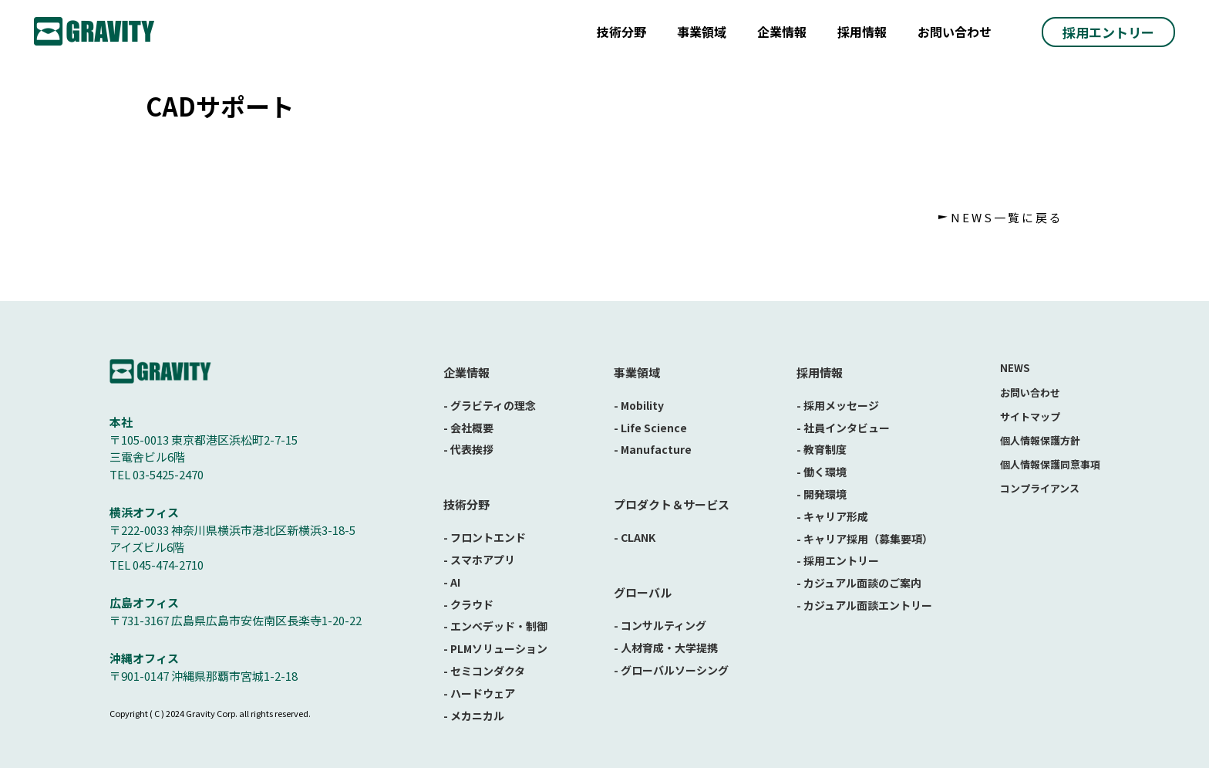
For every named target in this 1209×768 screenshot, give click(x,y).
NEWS (1014, 367)
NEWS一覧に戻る (1007, 217)
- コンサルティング (660, 625)
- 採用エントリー (837, 560)
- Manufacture (653, 449)
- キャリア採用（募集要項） (864, 538)
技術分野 (621, 31)
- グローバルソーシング (671, 670)
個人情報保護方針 (1040, 440)
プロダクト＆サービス (671, 504)
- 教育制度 (821, 449)
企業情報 (782, 31)
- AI (451, 582)
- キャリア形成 (832, 516)
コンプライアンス (1039, 488)
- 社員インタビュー (843, 427)
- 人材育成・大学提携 (666, 647)
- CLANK (634, 537)
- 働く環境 (821, 471)
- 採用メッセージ (837, 405)
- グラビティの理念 (489, 405)
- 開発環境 (821, 494)
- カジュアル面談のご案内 (858, 582)
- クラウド (468, 604)
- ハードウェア (479, 693)
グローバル (643, 592)
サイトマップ (1030, 416)
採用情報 (862, 31)
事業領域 (701, 31)
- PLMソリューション (495, 648)
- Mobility (639, 405)
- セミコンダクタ (484, 670)
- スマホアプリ (479, 559)
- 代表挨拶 (468, 449)
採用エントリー (1108, 32)
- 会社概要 (468, 427)
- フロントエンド (484, 537)
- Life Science (650, 427)
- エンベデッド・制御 (495, 626)
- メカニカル (473, 715)
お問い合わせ (955, 31)
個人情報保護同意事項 (1050, 464)
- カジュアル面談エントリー (864, 605)
